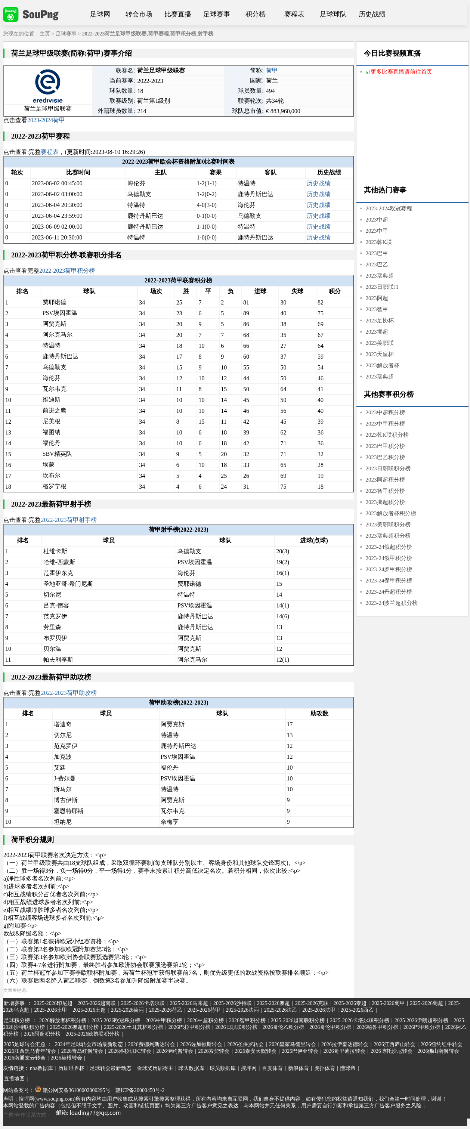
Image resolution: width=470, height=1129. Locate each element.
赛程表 (294, 14)
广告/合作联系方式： (64, 1115)
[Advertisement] (412, 131)
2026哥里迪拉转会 (344, 1051)
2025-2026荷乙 (165, 1010)
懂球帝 (348, 1068)
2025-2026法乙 (280, 1010)
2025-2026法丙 (242, 1010)
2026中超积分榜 (205, 1020)
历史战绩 (372, 14)
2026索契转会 (213, 1051)
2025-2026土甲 (51, 1010)
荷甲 (272, 70)
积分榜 (255, 14)
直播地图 (14, 1079)
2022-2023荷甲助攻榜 (68, 693)
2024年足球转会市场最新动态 (89, 1044)
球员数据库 (223, 1068)
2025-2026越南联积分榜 (298, 1020)
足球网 (100, 14)
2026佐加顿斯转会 (201, 1044)
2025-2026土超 (89, 1010)
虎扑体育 (324, 1068)
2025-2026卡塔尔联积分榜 (359, 1020)
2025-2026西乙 (357, 1010)
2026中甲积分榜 (163, 1020)
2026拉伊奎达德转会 (344, 1044)
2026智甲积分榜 (247, 1020)
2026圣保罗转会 (245, 1044)
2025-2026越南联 (96, 1003)
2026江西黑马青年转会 (30, 1051)
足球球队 (333, 14)
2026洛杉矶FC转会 (129, 1051)
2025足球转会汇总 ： (28, 1044)
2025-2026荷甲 (204, 1010)
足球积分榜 (17, 1020)
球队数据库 (191, 1068)
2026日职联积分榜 (236, 1027)
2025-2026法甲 (319, 1010)
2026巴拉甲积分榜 (189, 1027)
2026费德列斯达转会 (151, 1044)
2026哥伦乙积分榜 (283, 1027)
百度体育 (272, 1068)
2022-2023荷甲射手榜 (68, 520)
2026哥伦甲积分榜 (330, 1027)
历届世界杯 (71, 1068)
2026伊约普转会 (175, 1051)
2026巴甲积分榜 (421, 1027)
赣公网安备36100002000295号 (73, 1090)
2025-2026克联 (311, 1003)
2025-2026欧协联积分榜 (93, 1034)
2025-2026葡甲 (388, 1003)
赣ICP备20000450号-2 (139, 1090)
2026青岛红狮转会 (82, 1051)
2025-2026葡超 (426, 1003)
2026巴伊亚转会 (300, 1051)
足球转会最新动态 (111, 1068)
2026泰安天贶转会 (255, 1051)
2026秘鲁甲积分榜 (377, 1027)
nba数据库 (41, 1068)
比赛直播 (177, 14)
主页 (45, 34)
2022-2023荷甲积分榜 (67, 270)
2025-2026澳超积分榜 (74, 1027)
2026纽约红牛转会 (442, 1044)
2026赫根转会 (66, 1058)
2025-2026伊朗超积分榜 (422, 1020)
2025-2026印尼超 (53, 1003)
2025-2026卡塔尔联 (143, 1003)
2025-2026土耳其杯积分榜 (133, 1027)
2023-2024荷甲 (46, 120)
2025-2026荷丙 (127, 1010)
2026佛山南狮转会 (438, 1051)
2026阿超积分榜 (42, 1034)
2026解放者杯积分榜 (62, 1020)
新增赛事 (14, 1003)
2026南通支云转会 (25, 1058)
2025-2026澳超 (273, 1003)
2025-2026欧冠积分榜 (116, 1020)
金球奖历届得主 (155, 1068)
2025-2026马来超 (189, 1003)
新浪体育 (298, 1068)
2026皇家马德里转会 (292, 1044)
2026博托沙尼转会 (391, 1051)
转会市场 (139, 14)
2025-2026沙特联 (232, 1003)
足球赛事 (216, 14)
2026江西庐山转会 (394, 1044)
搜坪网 (249, 1068)
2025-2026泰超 (350, 1003)
